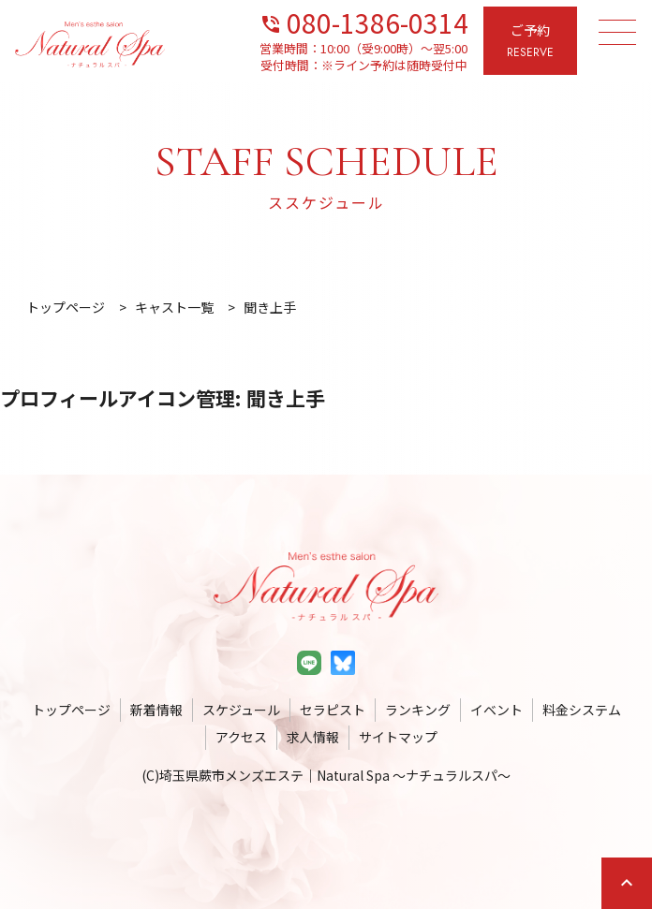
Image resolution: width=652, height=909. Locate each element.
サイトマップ (398, 736)
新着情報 (156, 709)
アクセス (241, 736)
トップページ (71, 709)
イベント (496, 709)
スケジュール (241, 709)
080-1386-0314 (363, 21)
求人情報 (313, 736)
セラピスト (332, 709)
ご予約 (530, 42)
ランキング (418, 709)
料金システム (581, 709)
